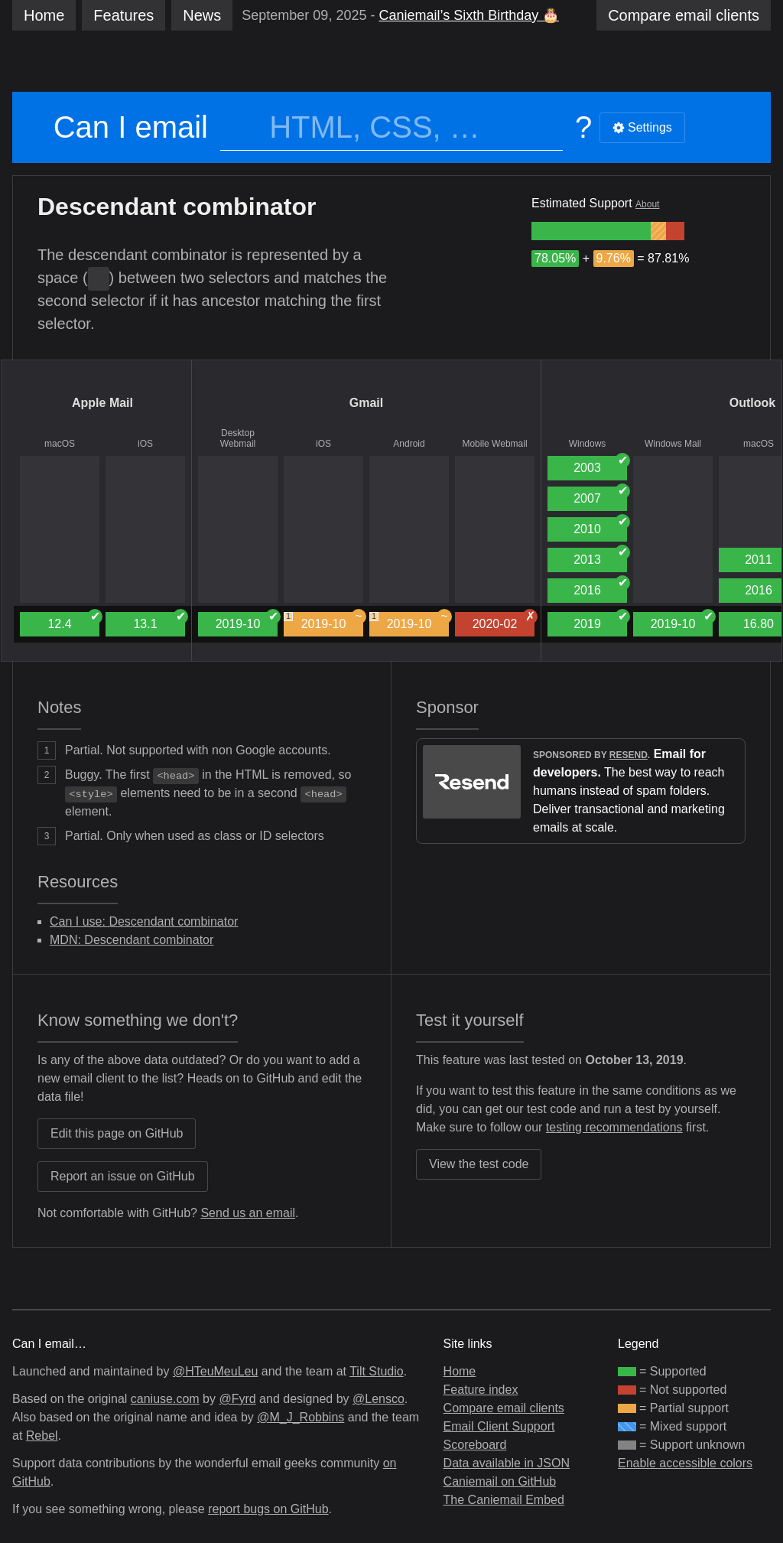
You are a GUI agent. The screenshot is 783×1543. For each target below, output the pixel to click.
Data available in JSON (506, 1463)
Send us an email (247, 1212)
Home (44, 15)
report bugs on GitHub (268, 1508)
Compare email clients (503, 1407)
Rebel (42, 1435)
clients (683, 15)
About (647, 204)
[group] (591, 231)
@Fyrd (237, 1398)
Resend (628, 755)
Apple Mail (102, 402)
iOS (145, 443)
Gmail (366, 402)
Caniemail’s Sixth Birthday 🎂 (469, 15)
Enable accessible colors (685, 1463)
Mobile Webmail (494, 443)
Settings (642, 127)
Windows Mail (673, 443)
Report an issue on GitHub (122, 1176)
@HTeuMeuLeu (215, 1371)
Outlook (752, 402)
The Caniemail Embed (503, 1499)
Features (123, 15)
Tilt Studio (376, 1371)
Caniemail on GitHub (500, 1481)
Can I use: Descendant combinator (144, 921)
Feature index (480, 1389)
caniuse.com (165, 1398)
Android (408, 443)
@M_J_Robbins (300, 1417)
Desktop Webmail (237, 438)
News (202, 15)
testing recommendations (614, 1127)
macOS (59, 443)
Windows (587, 443)
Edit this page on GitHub (116, 1133)
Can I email (131, 127)
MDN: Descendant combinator (131, 939)
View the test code (478, 1163)
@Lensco (378, 1398)
